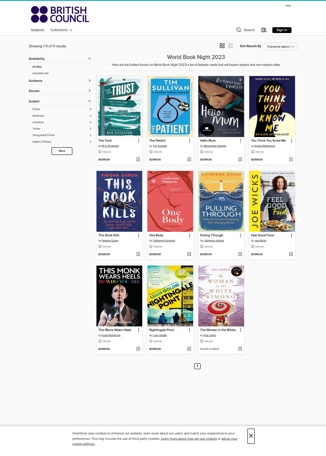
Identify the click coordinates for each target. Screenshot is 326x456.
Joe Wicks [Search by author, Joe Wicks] (260, 240)
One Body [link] (156, 235)
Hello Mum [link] (208, 141)
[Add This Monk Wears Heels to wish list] (138, 349)
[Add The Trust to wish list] (138, 160)
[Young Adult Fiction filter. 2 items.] (61, 135)
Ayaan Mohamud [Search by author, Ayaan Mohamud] (265, 146)
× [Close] (251, 436)
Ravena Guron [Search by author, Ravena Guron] (110, 240)
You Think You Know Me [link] (268, 141)
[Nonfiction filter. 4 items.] (61, 116)
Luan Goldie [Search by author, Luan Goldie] (160, 335)
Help (288, 5)
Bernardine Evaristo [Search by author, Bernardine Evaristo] (215, 146)
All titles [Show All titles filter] (37, 67)
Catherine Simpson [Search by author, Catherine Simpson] (164, 240)
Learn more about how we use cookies (189, 439)
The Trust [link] (105, 141)
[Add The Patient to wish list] (189, 160)
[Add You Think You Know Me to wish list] (291, 160)
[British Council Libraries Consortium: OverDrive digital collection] (60, 14)
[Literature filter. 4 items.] (61, 122)
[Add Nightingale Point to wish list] (189, 349)
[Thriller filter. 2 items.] (61, 129)
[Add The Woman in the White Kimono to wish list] (240, 349)
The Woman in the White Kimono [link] (219, 330)
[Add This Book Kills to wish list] (138, 254)
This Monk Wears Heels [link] (114, 330)
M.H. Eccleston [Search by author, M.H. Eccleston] (110, 146)
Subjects (37, 30)
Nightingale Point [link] (161, 330)
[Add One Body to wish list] (189, 254)
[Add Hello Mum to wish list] (240, 160)
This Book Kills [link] (108, 235)
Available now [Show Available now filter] (40, 73)
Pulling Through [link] (211, 235)
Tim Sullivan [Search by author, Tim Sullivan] (160, 146)
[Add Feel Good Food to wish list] (291, 254)
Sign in (282, 30)
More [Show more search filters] (62, 151)
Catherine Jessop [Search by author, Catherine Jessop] (214, 240)
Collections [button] (61, 30)
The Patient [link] (157, 141)
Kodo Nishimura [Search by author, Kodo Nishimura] (111, 335)
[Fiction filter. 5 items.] (61, 109)
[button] (245, 31)
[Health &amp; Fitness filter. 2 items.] (61, 142)
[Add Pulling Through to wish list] (240, 254)
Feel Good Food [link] (262, 235)
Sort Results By (250, 46)
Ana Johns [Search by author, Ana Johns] (210, 335)
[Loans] (264, 31)
